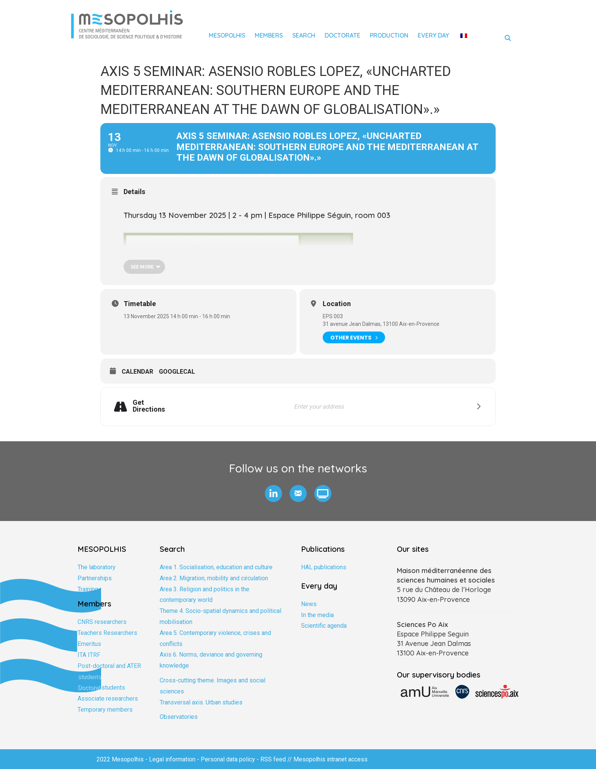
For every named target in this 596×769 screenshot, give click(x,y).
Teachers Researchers (107, 632)
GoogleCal (177, 371)
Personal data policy (228, 759)
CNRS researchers (102, 621)
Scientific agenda (324, 625)
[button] (273, 493)
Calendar (137, 371)
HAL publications (323, 567)
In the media (317, 615)
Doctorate (342, 35)
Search (303, 35)
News (309, 604)
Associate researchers (108, 698)
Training (88, 589)
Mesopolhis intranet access (330, 759)
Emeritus (89, 643)
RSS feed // (276, 759)
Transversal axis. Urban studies (201, 702)
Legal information (172, 759)
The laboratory (97, 567)
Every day (433, 35)
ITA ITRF (89, 654)
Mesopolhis (227, 35)
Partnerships (95, 578)
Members (269, 35)
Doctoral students (101, 687)
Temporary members (105, 709)
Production (389, 35)
